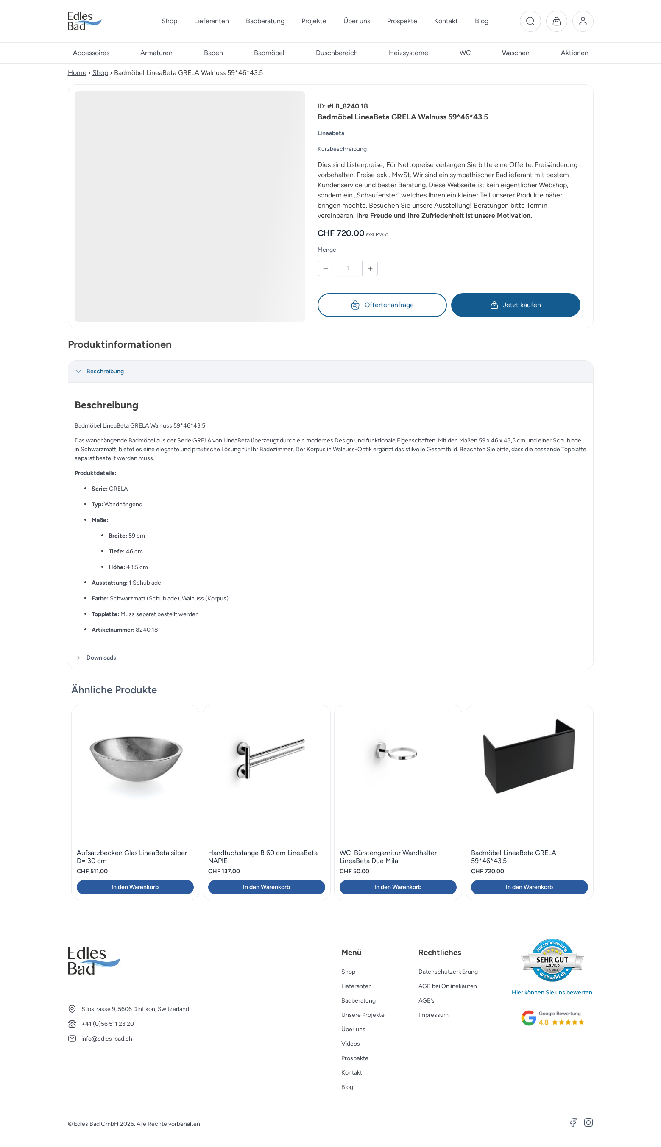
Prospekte (354, 1058)
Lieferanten (356, 986)
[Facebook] (573, 1123)
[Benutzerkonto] (583, 21)
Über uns (353, 1029)
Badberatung (358, 1000)
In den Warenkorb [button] (135, 887)
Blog (347, 1087)
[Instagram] (588, 1123)
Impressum (433, 1015)
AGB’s (426, 1000)
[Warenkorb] (556, 21)
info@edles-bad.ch (106, 1038)
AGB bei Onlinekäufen (447, 986)
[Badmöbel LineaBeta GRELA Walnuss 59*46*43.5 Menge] (348, 268)
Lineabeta (331, 133)
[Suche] (530, 21)
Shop (100, 73)
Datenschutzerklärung (448, 971)
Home (77, 73)
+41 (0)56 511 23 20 (107, 1024)
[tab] (330, 372)
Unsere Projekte (363, 1015)
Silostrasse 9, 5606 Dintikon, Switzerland (135, 1009)
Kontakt (351, 1072)
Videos (350, 1043)
